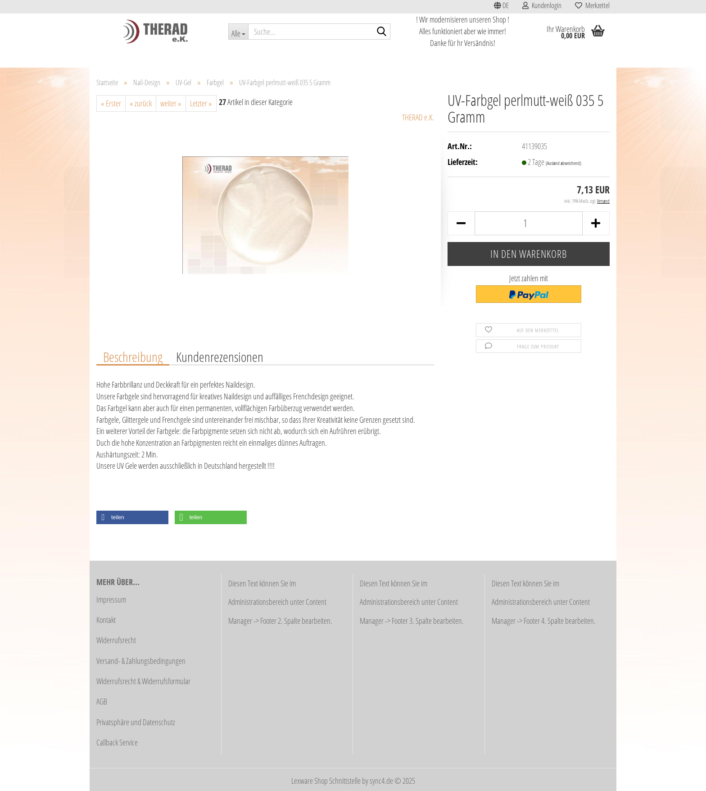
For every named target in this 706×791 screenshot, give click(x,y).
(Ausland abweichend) (563, 163)
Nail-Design (535, 57)
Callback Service (117, 742)
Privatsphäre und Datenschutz (135, 722)
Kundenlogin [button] (541, 5)
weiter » (170, 103)
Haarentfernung (315, 57)
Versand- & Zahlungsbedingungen (141, 660)
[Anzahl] (529, 223)
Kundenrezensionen (219, 356)
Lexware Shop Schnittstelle (326, 780)
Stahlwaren (449, 57)
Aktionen (137, 57)
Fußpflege (358, 57)
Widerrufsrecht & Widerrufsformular (143, 681)
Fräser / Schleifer (403, 57)
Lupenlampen (492, 57)
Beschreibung (133, 356)
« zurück (141, 103)
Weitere (571, 57)
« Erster (111, 103)
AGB (101, 701)
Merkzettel (592, 5)
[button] (501, 7)
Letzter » (201, 103)
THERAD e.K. (418, 117)
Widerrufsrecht (116, 640)
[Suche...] (238, 31)
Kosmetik (272, 57)
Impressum (111, 599)
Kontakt (106, 619)
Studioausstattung (227, 57)
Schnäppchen (176, 57)
